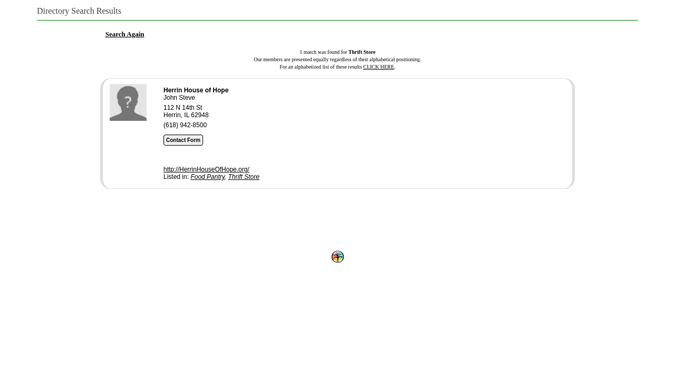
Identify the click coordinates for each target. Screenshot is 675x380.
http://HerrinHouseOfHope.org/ (206, 169)
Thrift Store (243, 176)
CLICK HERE (378, 67)
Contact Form (183, 140)
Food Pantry (207, 176)
